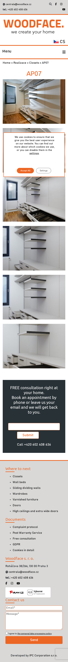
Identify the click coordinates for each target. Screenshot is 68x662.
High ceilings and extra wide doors (35, 511)
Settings (44, 171)
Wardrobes (20, 493)
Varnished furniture (25, 499)
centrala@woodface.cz (18, 4)
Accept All (25, 171)
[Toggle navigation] (7, 52)
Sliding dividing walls (26, 488)
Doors (17, 505)
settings (34, 153)
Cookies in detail (23, 550)
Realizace (19, 62)
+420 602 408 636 (17, 9)
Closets (34, 62)
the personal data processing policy (34, 634)
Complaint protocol (25, 527)
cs (59, 42)
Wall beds (19, 482)
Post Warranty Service (27, 532)
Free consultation (24, 538)
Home (7, 62)
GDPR (16, 544)
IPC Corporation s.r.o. (43, 655)
